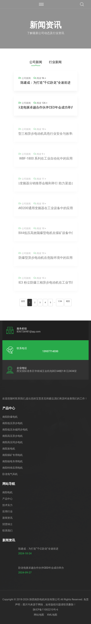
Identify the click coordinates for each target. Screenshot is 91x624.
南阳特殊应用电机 (12, 467)
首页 (23, 301)
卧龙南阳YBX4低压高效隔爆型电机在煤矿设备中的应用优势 (46, 234)
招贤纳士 (7, 524)
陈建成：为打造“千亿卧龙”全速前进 (45, 82)
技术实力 (7, 505)
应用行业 (7, 511)
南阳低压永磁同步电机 (15, 429)
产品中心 (7, 498)
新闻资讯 (7, 517)
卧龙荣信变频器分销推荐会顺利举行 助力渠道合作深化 (46, 184)
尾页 (68, 301)
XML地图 (52, 614)
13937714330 (50, 351)
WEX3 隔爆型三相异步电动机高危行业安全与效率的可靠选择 (46, 134)
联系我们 (7, 530)
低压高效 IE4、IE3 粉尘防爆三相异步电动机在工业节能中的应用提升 (46, 283)
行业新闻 (55, 62)
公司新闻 (35, 62)
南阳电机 (7, 492)
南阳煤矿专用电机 (12, 455)
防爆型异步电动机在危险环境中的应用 (46, 259)
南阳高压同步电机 (12, 442)
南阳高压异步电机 (12, 435)
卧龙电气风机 (10, 474)
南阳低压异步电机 (12, 423)
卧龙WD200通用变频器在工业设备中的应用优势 (46, 209)
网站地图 (39, 614)
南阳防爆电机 (10, 416)
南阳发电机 (8, 448)
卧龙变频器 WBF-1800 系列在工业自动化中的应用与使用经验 (46, 159)
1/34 (60, 301)
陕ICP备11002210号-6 (45, 609)
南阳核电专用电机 (12, 461)
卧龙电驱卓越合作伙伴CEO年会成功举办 (46, 107)
